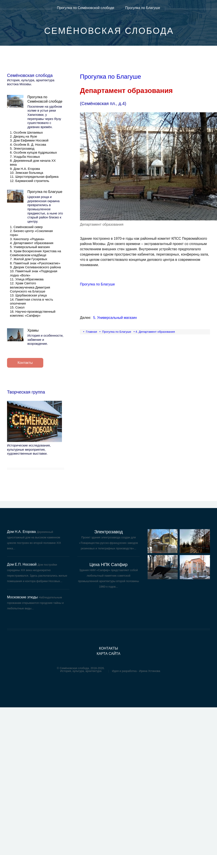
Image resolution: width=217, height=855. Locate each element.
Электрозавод (108, 531)
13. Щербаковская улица (28, 295)
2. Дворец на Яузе (23, 136)
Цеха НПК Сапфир (108, 564)
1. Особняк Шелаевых (26, 132)
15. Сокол (17, 307)
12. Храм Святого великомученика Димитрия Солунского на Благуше (30, 287)
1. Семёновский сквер (26, 227)
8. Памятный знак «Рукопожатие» (35, 263)
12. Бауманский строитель (29, 181)
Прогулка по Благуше (44, 192)
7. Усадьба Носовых (25, 156)
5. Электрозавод (22, 148)
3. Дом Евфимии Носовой (29, 140)
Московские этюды (22, 597)
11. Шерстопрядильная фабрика (34, 176)
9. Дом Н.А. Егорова (25, 169)
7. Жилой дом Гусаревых (28, 259)
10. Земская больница (26, 172)
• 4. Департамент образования (154, 331)
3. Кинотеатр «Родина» (27, 239)
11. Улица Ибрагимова (26, 279)
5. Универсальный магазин (30, 247)
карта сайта (108, 653)
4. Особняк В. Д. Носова (28, 144)
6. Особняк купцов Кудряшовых (33, 152)
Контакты (25, 363)
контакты (108, 648)
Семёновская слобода (109, 31)
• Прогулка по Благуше (115, 331)
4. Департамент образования (31, 243)
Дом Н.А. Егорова (21, 532)
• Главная (90, 331)
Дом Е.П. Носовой (22, 564)
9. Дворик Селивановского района (35, 267)
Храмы (33, 330)
